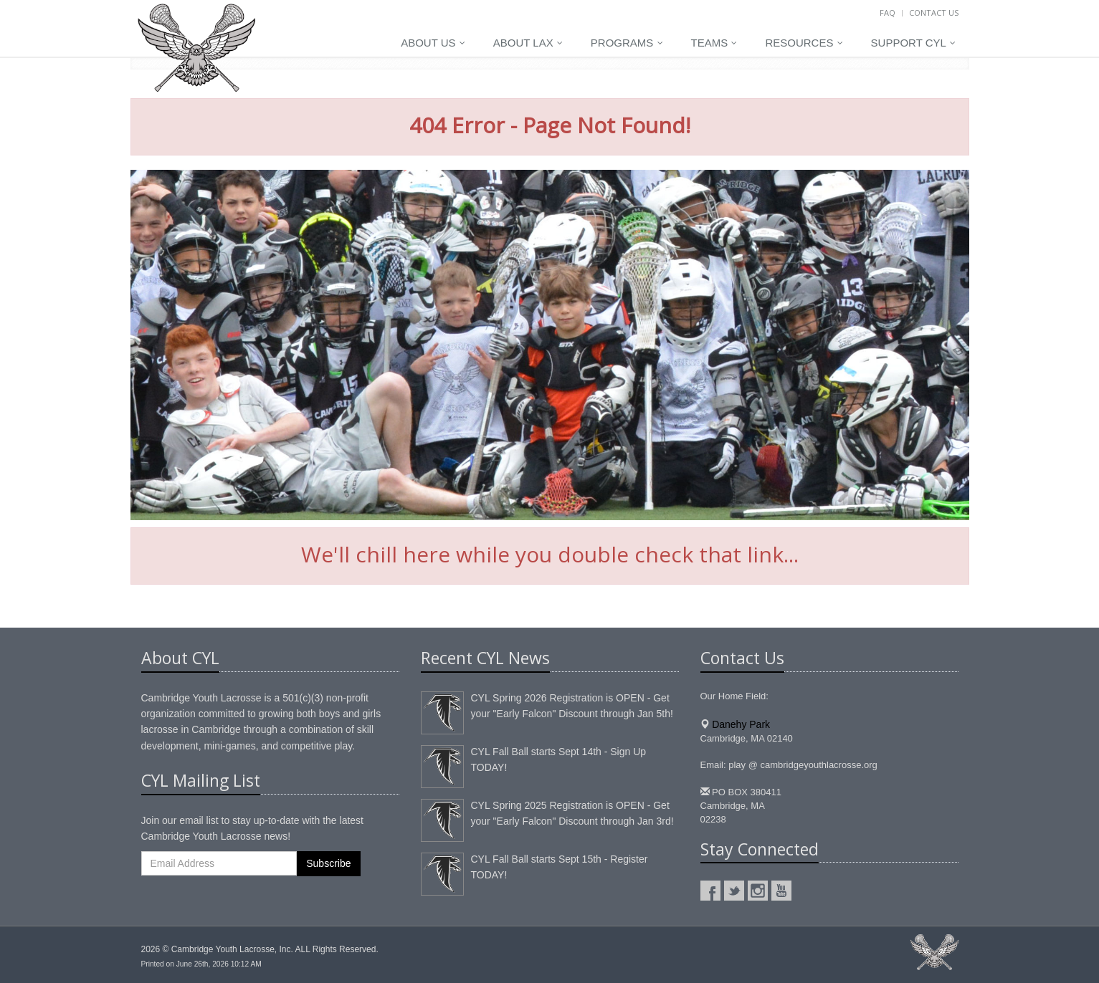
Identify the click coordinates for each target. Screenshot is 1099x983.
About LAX (528, 43)
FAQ (887, 12)
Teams (714, 43)
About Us (433, 43)
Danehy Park (741, 724)
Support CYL (913, 43)
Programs (627, 43)
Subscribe (328, 863)
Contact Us (933, 12)
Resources (803, 43)
